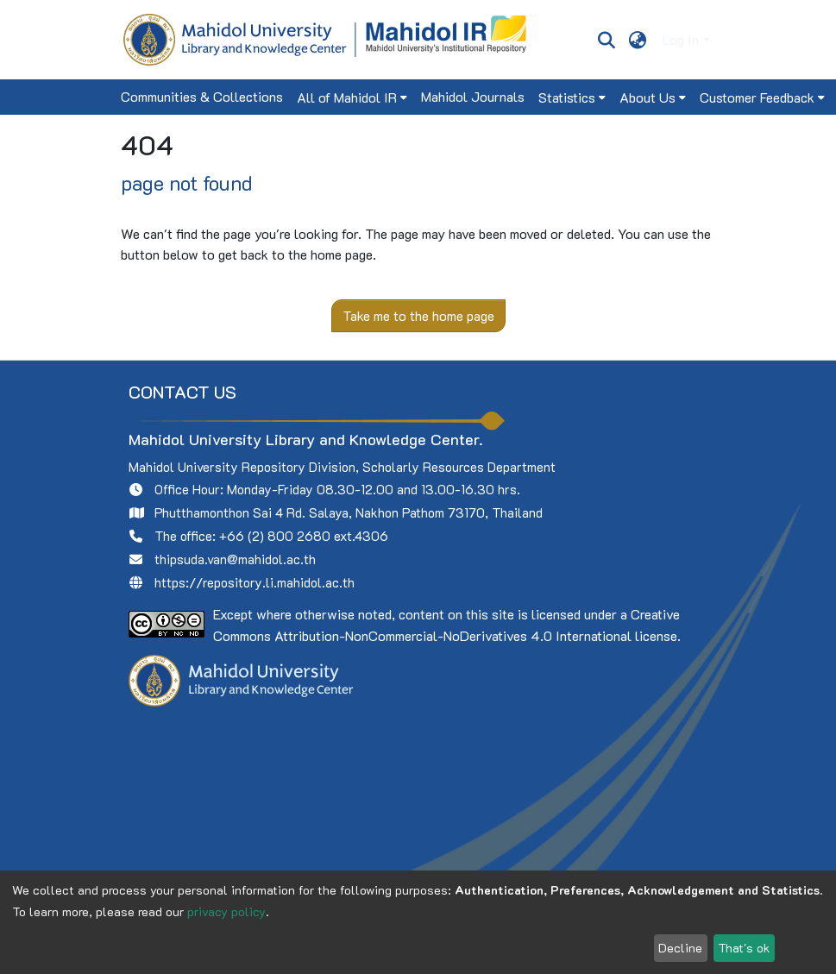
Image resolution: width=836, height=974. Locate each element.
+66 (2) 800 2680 (274, 535)
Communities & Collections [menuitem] (202, 96)
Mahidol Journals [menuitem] (473, 96)
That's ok (744, 947)
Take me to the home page (418, 315)
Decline (680, 947)
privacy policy (226, 911)
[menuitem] (637, 39)
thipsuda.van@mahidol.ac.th (235, 559)
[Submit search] (607, 39)
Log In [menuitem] (681, 39)
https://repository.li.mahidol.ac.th (254, 582)
